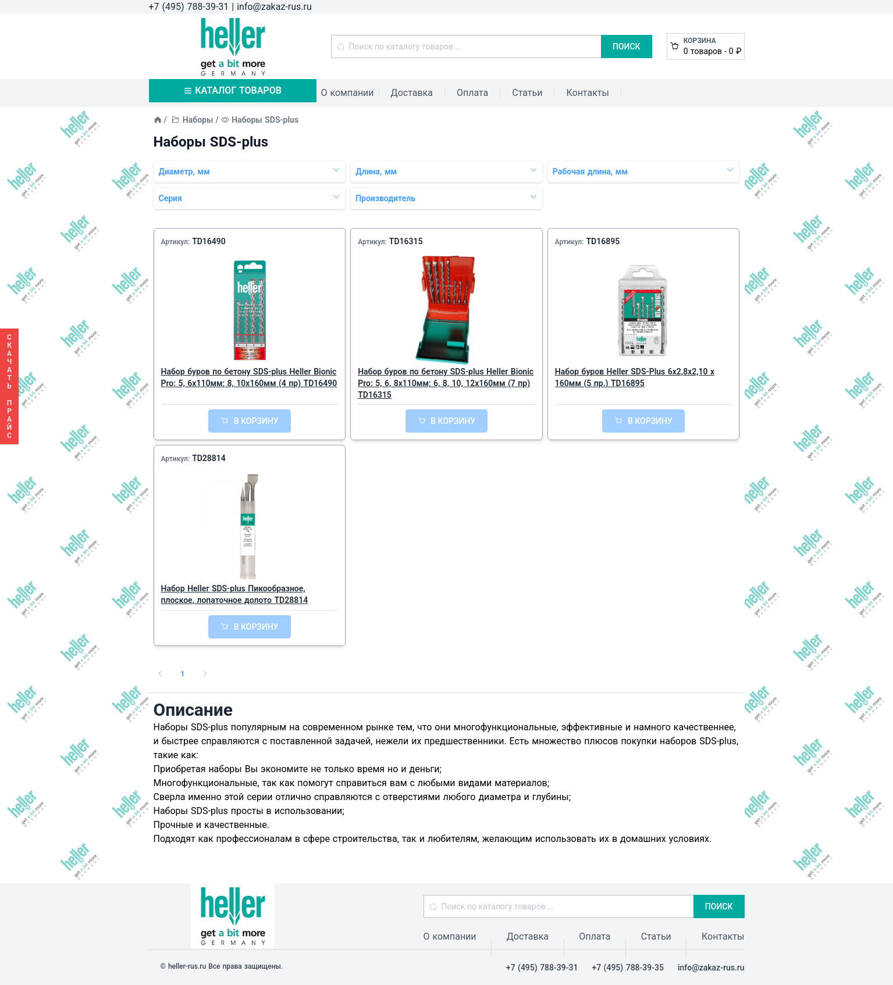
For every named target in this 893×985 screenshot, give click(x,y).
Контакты (587, 92)
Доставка (412, 92)
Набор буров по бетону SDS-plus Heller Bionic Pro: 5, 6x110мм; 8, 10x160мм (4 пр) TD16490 (249, 377)
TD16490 (209, 241)
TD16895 (603, 241)
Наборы (198, 119)
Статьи (527, 92)
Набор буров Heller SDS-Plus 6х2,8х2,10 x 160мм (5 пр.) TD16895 (634, 377)
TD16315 (406, 241)
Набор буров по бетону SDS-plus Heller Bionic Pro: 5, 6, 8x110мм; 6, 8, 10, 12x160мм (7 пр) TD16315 (445, 383)
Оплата (472, 92)
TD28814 (209, 458)
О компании (347, 92)
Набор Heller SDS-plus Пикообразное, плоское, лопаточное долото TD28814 (234, 594)
